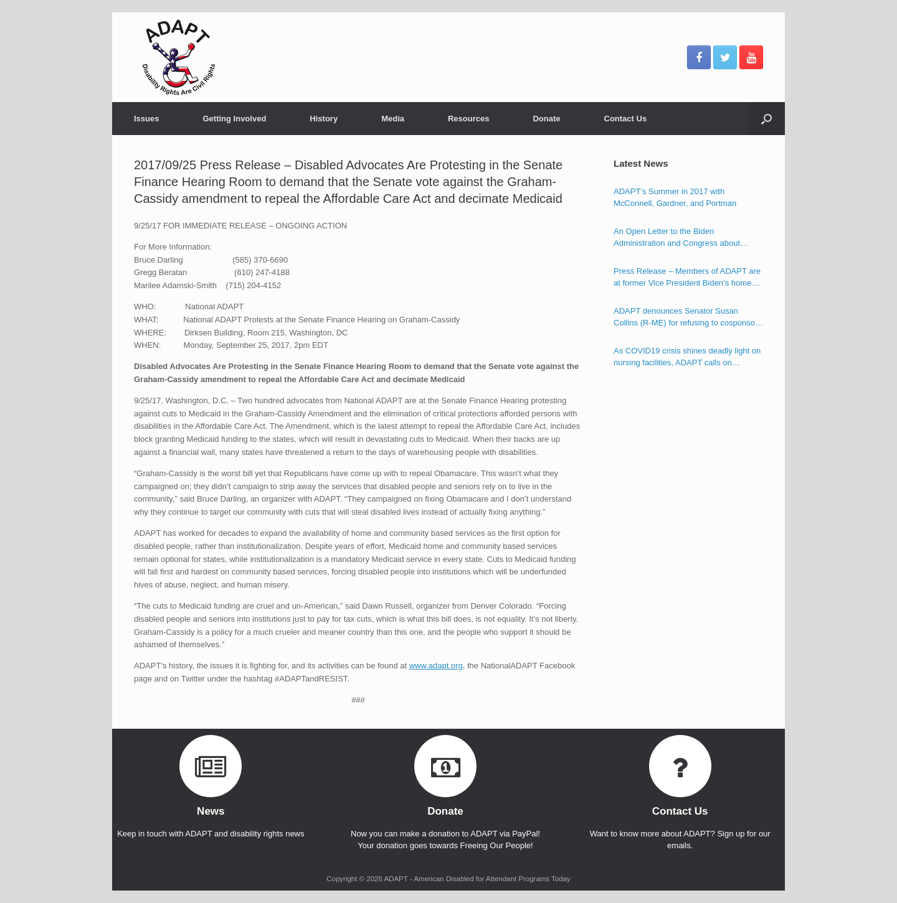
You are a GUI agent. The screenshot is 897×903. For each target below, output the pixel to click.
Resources (468, 118)
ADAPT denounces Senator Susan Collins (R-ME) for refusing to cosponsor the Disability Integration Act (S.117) (685, 317)
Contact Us (625, 118)
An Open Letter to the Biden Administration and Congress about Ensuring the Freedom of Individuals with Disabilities (687, 238)
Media (392, 118)
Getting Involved (234, 118)
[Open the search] (766, 118)
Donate (546, 118)
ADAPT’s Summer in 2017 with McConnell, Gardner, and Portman (675, 197)
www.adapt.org (436, 665)
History (324, 118)
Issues (146, 118)
